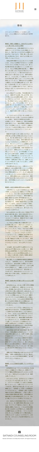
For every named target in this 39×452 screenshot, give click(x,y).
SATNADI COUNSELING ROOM (19, 436)
